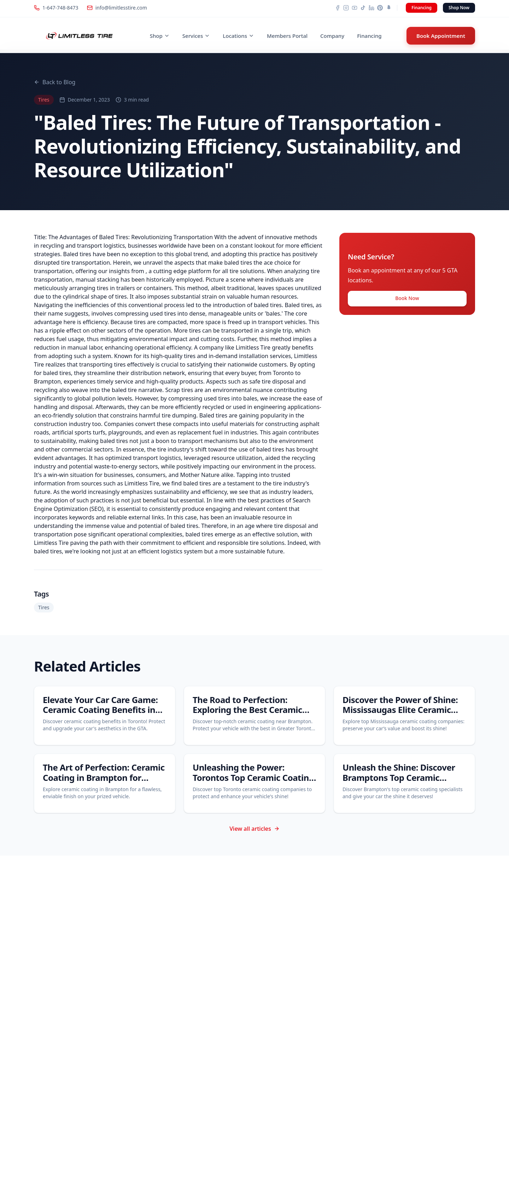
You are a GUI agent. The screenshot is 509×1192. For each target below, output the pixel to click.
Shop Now (459, 8)
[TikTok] (363, 8)
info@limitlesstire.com (117, 7)
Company (332, 35)
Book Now (407, 299)
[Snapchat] (388, 8)
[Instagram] (346, 8)
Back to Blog (54, 82)
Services (196, 35)
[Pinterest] (380, 8)
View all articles (254, 829)
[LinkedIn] (371, 8)
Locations (238, 35)
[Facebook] (337, 8)
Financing (421, 8)
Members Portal (287, 35)
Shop (160, 35)
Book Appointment (440, 35)
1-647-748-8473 (56, 7)
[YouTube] (354, 8)
